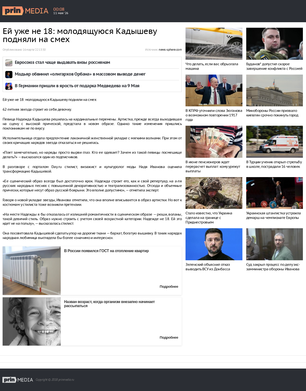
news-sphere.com (170, 49)
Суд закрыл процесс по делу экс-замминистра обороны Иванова (273, 266)
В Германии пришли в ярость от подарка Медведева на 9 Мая (77, 86)
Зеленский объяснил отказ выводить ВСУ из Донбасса (208, 266)
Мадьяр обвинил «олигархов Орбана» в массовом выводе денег (80, 74)
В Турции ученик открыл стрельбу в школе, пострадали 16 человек (273, 164)
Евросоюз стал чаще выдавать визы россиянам (62, 62)
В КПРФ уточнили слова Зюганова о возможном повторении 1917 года (214, 115)
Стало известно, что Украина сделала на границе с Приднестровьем (209, 217)
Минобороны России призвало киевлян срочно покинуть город (272, 112)
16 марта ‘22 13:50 (34, 49)
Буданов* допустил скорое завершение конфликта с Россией (274, 66)
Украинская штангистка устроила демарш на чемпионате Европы (273, 215)
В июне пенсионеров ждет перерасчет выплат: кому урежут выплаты (213, 166)
